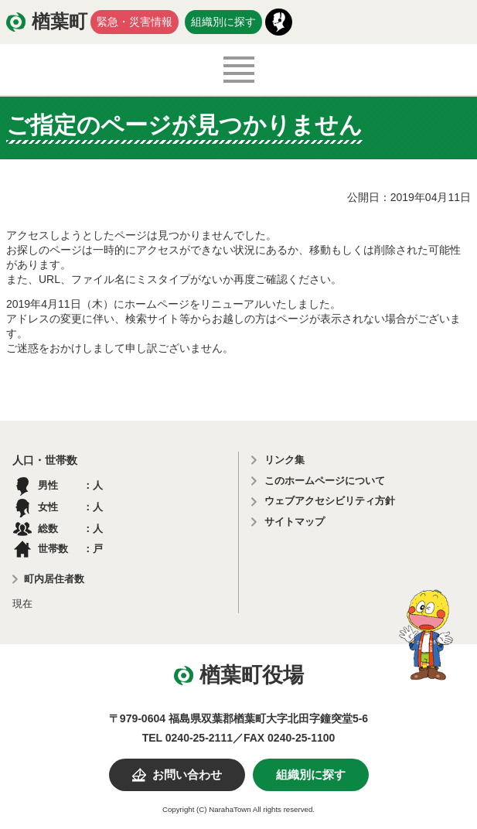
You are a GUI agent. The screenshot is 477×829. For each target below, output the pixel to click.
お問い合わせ (187, 775)
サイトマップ (294, 521)
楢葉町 (59, 22)
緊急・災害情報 (134, 21)
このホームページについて (324, 480)
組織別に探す (223, 21)
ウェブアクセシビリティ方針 (329, 501)
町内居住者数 (54, 579)
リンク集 (284, 460)
